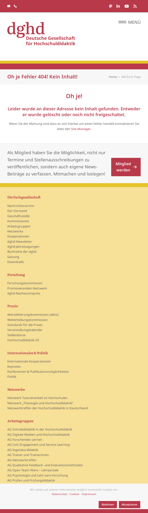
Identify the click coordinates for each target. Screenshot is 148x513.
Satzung (13, 257)
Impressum (89, 494)
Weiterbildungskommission (27, 320)
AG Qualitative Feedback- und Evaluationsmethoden (45, 465)
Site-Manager (80, 129)
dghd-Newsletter (19, 241)
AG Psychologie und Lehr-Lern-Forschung (37, 475)
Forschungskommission (24, 283)
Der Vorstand (17, 211)
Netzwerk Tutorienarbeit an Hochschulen (37, 398)
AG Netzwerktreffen (21, 460)
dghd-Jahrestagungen (23, 246)
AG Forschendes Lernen (24, 439)
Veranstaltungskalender (25, 330)
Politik (11, 376)
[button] (130, 22)
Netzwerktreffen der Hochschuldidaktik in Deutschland (47, 408)
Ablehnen (108, 504)
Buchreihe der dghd (21, 251)
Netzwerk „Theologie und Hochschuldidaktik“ (40, 403)
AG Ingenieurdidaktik (22, 450)
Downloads (15, 262)
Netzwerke (15, 231)
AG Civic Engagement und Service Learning (38, 444)
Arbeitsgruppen (18, 226)
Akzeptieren (129, 504)
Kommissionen (18, 221)
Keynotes (14, 366)
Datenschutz (59, 494)
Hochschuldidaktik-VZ (23, 340)
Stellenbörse (16, 335)
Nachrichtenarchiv (20, 206)
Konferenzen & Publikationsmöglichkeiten (38, 371)
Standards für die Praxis (24, 325)
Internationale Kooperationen (29, 361)
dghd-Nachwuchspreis (23, 293)
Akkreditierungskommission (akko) (33, 314)
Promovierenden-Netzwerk (27, 288)
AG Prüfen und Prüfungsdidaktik (31, 480)
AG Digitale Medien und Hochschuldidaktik (38, 434)
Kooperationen (18, 236)
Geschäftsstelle (18, 216)
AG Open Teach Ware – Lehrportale (32, 470)
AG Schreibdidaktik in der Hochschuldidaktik (39, 429)
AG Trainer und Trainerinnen (28, 455)
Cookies (74, 494)
